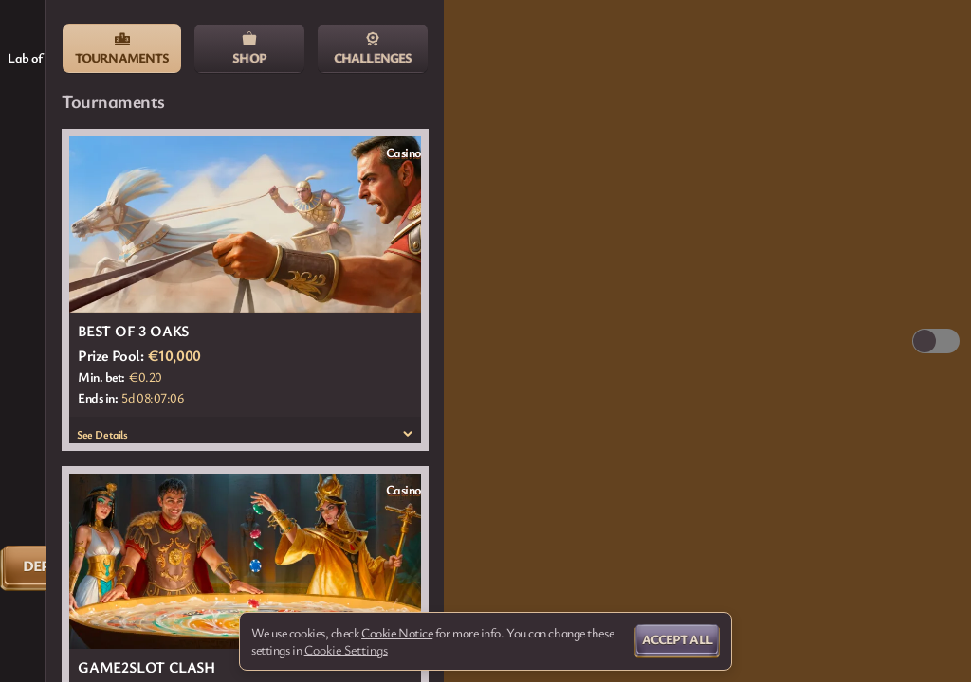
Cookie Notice (396, 632)
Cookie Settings (346, 649)
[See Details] (407, 434)
